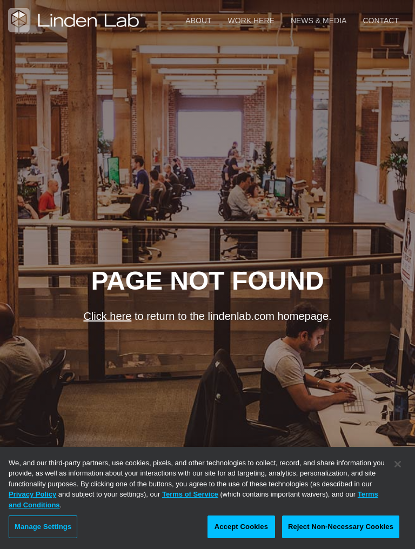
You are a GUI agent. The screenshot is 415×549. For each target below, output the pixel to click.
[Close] (398, 464)
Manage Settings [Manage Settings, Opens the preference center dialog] (43, 527)
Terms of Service (190, 494)
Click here (107, 316)
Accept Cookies (241, 527)
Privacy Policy (32, 494)
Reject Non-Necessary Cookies (340, 527)
